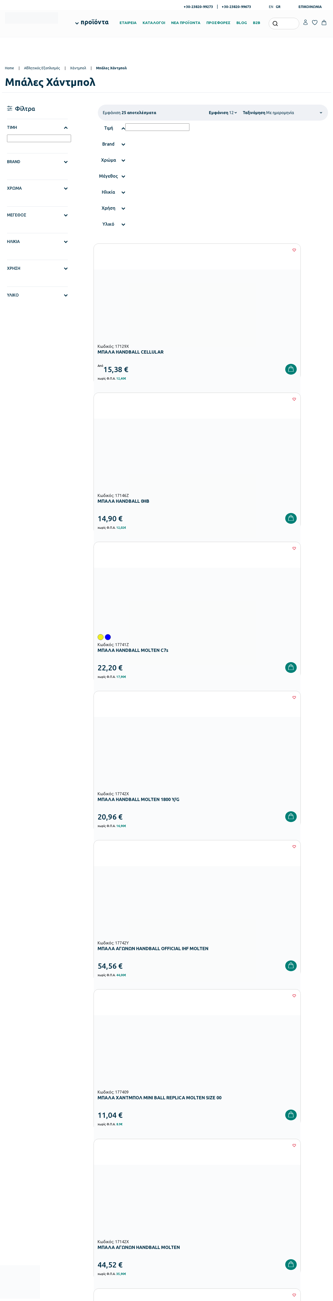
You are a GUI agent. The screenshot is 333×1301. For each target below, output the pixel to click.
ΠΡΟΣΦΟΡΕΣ (218, 23)
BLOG (241, 23)
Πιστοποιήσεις (180, 1168)
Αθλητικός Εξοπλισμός (42, 68)
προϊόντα (95, 22)
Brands (175, 1184)
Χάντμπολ (78, 68)
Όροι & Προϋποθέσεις (241, 1192)
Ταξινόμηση (254, 112)
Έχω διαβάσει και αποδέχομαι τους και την (247, 1082)
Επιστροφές (233, 1184)
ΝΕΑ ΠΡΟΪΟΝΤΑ (185, 23)
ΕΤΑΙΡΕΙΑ (128, 23)
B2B (256, 23)
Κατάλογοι (178, 1176)
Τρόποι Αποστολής (239, 1176)
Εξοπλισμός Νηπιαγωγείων (134, 1182)
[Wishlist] (162, 250)
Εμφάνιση (218, 112)
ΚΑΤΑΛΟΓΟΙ (154, 23)
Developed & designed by (166, 1294)
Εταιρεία (176, 1160)
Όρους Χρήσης (254, 1082)
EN (271, 7)
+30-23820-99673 (236, 7)
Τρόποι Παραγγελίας (240, 1160)
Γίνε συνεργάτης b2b (185, 1200)
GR (278, 7)
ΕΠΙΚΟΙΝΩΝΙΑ (310, 7)
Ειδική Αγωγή (125, 1238)
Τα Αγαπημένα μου (293, 1168)
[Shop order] (294, 112)
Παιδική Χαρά (125, 1222)
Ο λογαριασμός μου (293, 1160)
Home (9, 68)
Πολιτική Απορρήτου (304, 1082)
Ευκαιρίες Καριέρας (184, 1192)
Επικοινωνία (288, 1176)
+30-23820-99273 (198, 7)
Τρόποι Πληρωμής (238, 1168)
